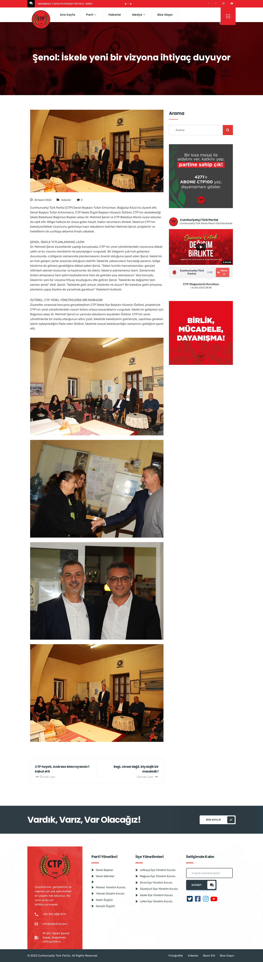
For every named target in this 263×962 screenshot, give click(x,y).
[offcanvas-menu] (228, 16)
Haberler (114, 15)
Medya (138, 15)
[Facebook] (216, 3)
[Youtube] (232, 3)
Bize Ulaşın (165, 15)
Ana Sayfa (67, 15)
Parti (91, 15)
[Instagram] (223, 3)
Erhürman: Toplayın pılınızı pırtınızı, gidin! (65, 3)
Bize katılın (220, 819)
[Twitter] (208, 3)
